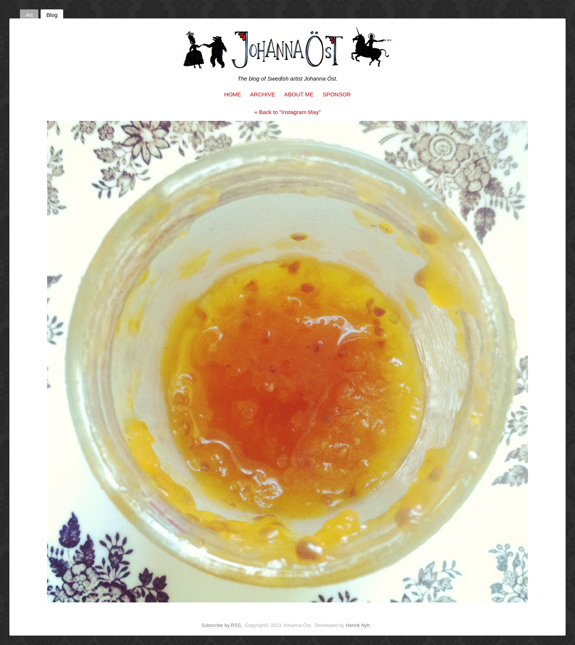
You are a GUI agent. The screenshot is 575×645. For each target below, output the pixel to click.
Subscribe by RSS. (221, 625)
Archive (262, 94)
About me (299, 94)
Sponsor (337, 94)
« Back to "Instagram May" (287, 112)
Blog (52, 15)
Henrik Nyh (358, 625)
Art (29, 15)
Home (232, 94)
